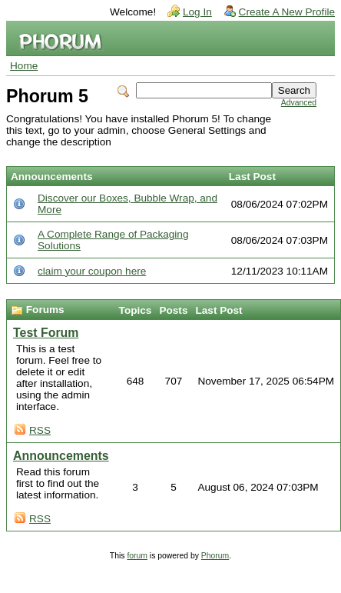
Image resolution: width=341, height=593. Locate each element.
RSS (40, 430)
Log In (197, 12)
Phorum (215, 555)
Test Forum (45, 332)
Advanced (298, 102)
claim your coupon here (92, 271)
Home (24, 66)
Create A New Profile (287, 12)
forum (137, 555)
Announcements (61, 455)
